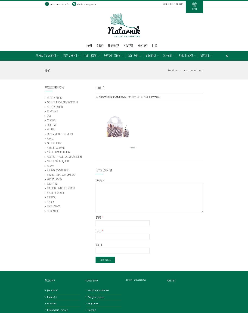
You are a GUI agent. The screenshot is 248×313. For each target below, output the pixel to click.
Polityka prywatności (98, 290)
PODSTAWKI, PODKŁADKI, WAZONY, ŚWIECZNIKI (64, 156)
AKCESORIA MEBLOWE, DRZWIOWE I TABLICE (62, 102)
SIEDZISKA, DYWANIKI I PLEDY (58, 170)
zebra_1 (100, 87)
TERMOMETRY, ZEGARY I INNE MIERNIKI (61, 188)
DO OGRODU (51, 120)
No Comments (153, 96)
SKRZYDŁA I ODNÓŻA (112, 56)
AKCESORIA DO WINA (54, 97)
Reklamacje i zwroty (57, 309)
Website (99, 244)
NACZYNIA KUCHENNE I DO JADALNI (60, 134)
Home (89, 45)
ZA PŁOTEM (167, 56)
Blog (155, 45)
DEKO (49, 115)
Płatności (52, 297)
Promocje (113, 45)
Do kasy (179, 4)
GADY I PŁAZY (133, 56)
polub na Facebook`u (57, 4)
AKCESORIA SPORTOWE (55, 106)
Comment (100, 180)
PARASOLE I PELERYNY (54, 143)
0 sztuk (194, 8)
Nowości (128, 45)
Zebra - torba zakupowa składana (184, 70)
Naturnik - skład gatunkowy (136, 280)
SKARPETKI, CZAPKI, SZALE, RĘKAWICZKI (61, 174)
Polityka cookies (96, 297)
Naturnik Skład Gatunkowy (112, 96)
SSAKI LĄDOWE (90, 56)
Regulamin (93, 303)
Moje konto (168, 4)
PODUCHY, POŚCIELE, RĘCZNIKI (58, 161)
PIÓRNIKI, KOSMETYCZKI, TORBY (59, 152)
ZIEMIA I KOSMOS (186, 56)
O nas (100, 45)
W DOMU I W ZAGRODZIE (46, 56)
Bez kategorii (52, 111)
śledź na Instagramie (84, 4)
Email (99, 231)
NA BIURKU (51, 129)
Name (99, 217)
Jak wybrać (52, 290)
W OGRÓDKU (151, 56)
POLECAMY (50, 165)
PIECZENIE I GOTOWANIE (56, 147)
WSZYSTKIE (204, 56)
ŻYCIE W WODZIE (70, 56)
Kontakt (142, 45)
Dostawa (51, 303)
